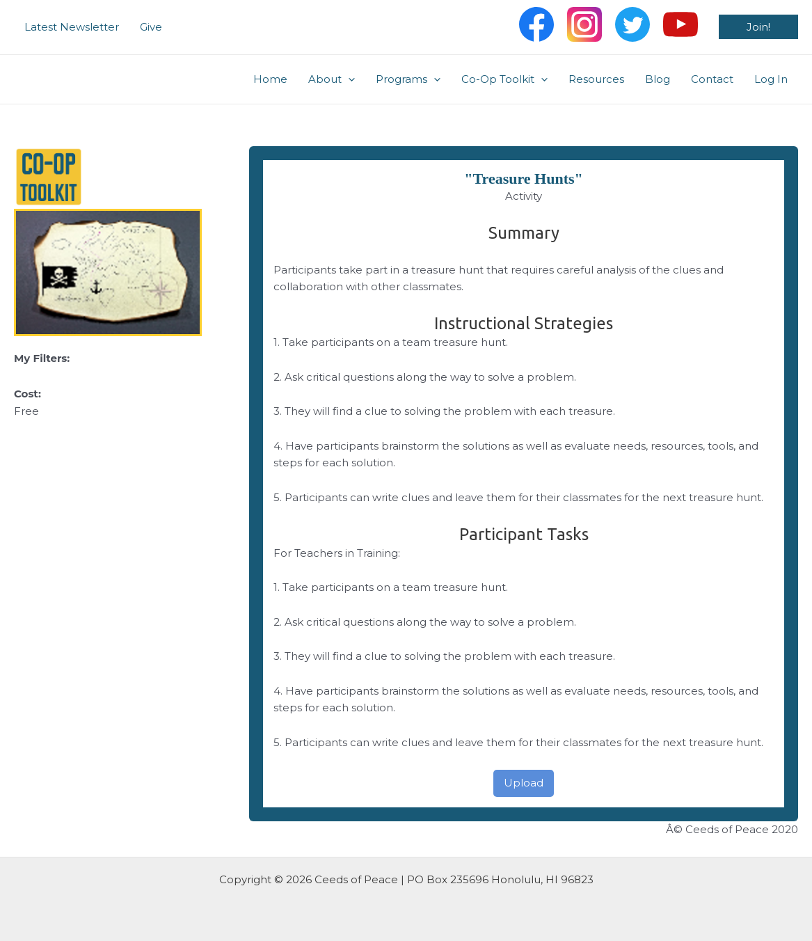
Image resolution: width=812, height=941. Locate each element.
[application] (348, 79)
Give (151, 26)
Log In (771, 79)
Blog (657, 79)
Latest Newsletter (71, 26)
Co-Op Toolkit (504, 79)
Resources (596, 79)
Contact (712, 79)
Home (270, 79)
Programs (408, 79)
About (331, 79)
